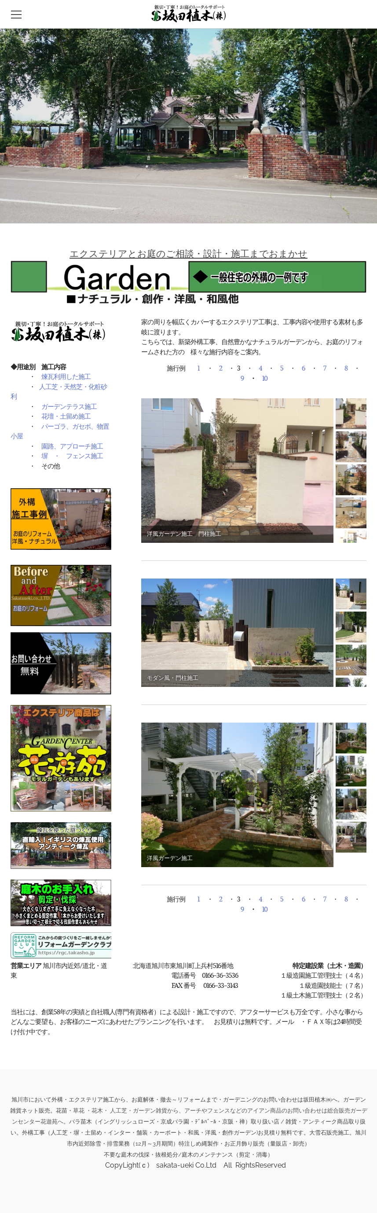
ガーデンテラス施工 (69, 406)
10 (264, 378)
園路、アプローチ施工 (72, 446)
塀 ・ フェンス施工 (72, 455)
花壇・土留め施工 (66, 416)
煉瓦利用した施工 (66, 376)
